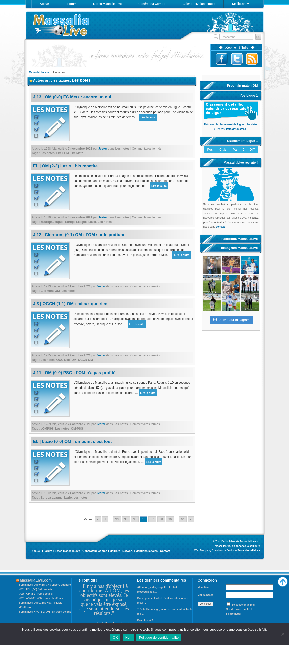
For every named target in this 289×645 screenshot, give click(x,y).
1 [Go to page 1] (105, 519)
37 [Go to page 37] (152, 519)
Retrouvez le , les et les (231, 125)
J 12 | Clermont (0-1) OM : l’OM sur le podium (78, 234)
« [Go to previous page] (98, 519)
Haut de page (282, 580)
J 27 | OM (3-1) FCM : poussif (36, 593)
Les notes (122, 148)
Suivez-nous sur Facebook (221, 59)
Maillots (115, 550)
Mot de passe (205, 595)
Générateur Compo (94, 550)
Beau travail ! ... (146, 620)
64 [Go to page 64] (182, 519)
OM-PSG (77, 428)
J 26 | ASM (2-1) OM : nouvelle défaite (41, 598)
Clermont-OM (50, 291)
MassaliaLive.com (61, 25)
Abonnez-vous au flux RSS (252, 59)
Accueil (36, 550)
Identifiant (204, 587)
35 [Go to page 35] (134, 519)
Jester (102, 148)
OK (115, 637)
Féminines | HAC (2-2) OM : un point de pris (45, 611)
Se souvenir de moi (243, 604)
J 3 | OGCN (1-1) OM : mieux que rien (70, 303)
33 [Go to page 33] (117, 519)
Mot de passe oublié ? (239, 609)
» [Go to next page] (191, 519)
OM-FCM (62, 153)
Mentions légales (147, 550)
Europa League (76, 222)
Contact (165, 550)
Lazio (92, 222)
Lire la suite (148, 117)
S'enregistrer (233, 613)
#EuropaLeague (52, 222)
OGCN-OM (85, 360)
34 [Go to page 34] (125, 519)
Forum (48, 550)
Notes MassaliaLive (67, 550)
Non (128, 637)
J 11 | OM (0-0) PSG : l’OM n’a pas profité (74, 372)
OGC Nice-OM (66, 360)
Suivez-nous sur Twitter (236, 59)
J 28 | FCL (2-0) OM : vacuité (36, 589)
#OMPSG (47, 428)
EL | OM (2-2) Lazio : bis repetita (65, 166)
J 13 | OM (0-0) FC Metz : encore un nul (72, 97)
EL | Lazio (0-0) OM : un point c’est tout (72, 441)
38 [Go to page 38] (161, 519)
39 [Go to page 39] (170, 519)
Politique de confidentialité (159, 637)
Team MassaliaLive (249, 550)
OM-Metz (77, 153)
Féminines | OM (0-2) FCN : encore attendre (45, 584)
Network (127, 550)
